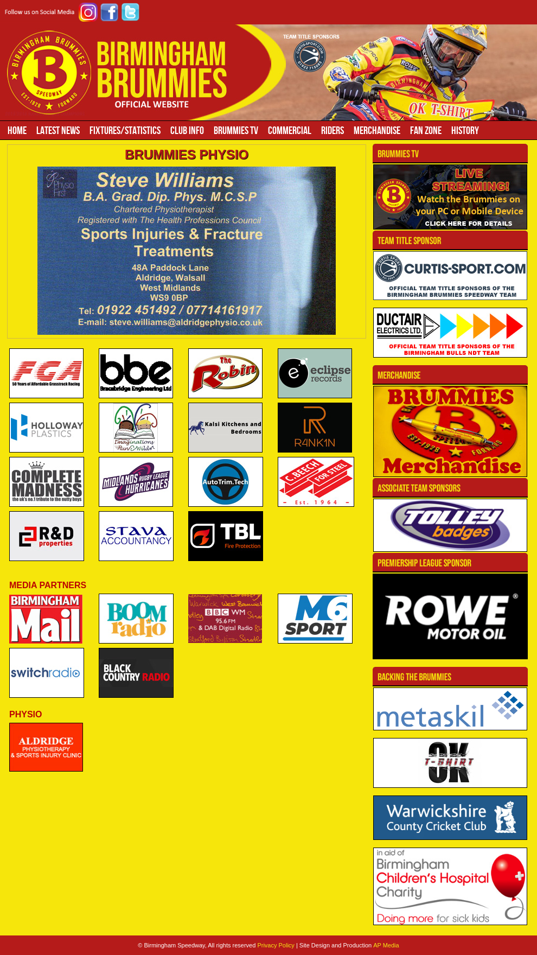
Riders (332, 130)
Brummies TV (236, 130)
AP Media (386, 945)
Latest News (58, 130)
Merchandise (377, 130)
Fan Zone (426, 130)
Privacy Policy (275, 945)
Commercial (289, 130)
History (465, 130)
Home (17, 130)
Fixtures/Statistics (125, 130)
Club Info (187, 130)
